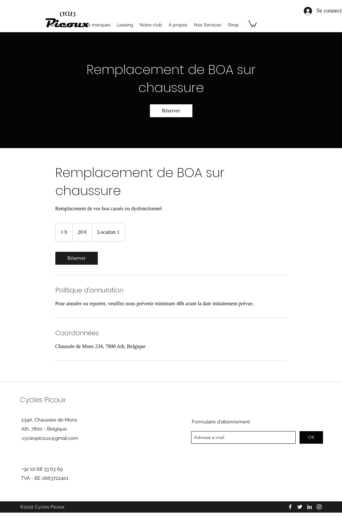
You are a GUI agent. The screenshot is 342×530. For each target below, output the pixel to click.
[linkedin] (309, 507)
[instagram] (319, 507)
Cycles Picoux (43, 400)
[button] (252, 23)
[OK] (311, 437)
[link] (171, 110)
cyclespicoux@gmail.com (50, 438)
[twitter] (300, 507)
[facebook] (290, 507)
